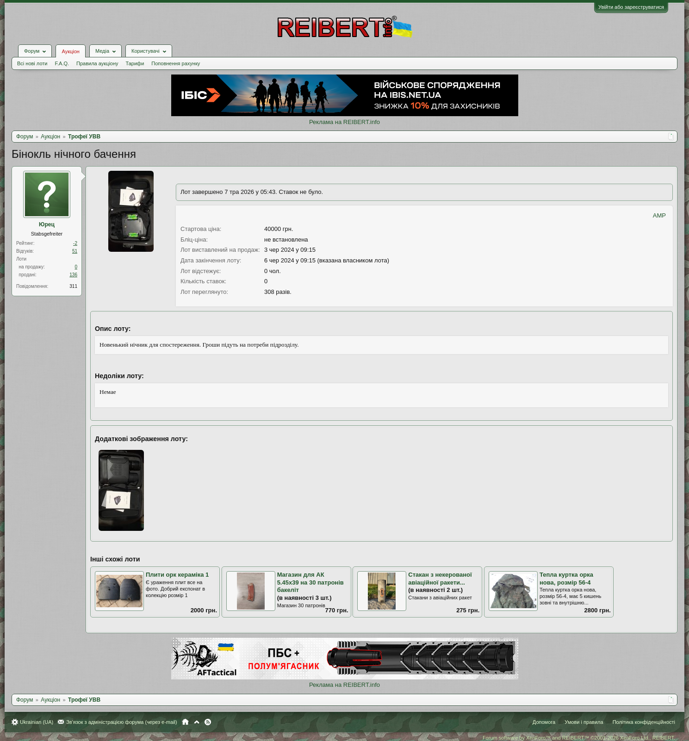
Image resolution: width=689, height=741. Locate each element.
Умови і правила (584, 722)
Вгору (196, 722)
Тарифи (135, 63)
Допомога (544, 722)
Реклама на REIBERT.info (344, 121)
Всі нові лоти (32, 63)
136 (73, 274)
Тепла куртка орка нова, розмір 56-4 (566, 578)
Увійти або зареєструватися (631, 7)
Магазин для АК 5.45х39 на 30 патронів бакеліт (310, 582)
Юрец (47, 224)
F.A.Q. (62, 63)
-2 (75, 243)
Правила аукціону (97, 63)
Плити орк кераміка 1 (177, 574)
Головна (185, 722)
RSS (208, 722)
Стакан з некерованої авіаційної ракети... (440, 578)
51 (74, 251)
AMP (659, 215)
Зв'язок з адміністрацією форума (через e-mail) (121, 722)
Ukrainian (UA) (36, 722)
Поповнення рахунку (175, 63)
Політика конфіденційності (644, 722)
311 (73, 286)
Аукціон (70, 51)
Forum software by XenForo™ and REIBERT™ (579, 738)
